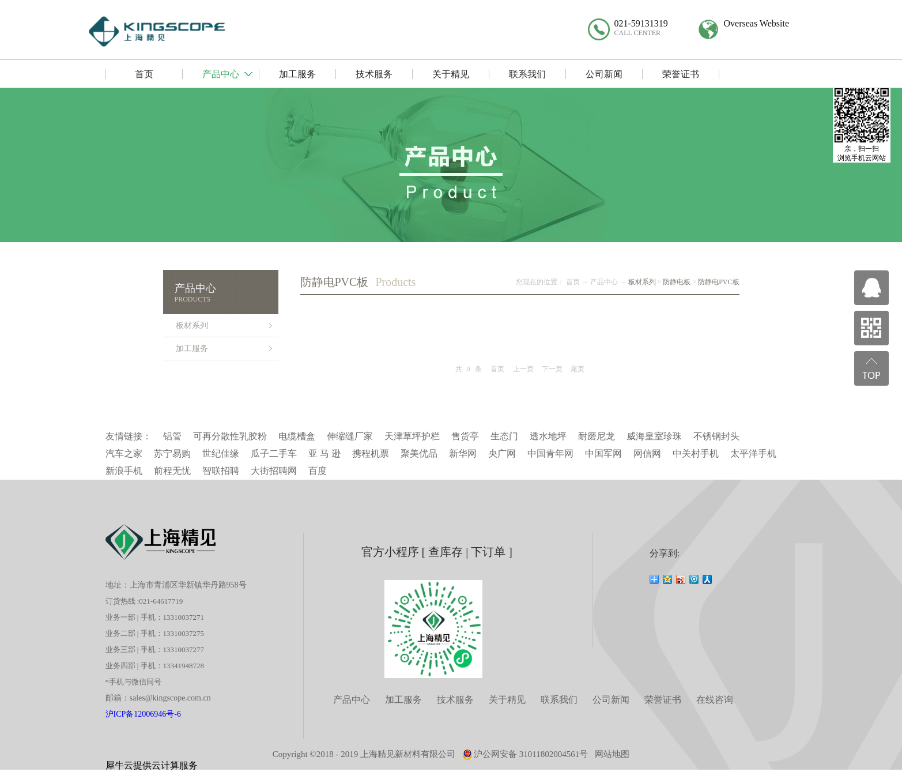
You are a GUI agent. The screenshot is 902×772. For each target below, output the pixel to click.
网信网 (647, 453)
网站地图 (612, 754)
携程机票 (370, 453)
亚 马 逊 (324, 453)
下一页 (552, 369)
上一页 (523, 369)
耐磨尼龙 (596, 436)
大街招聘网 (274, 471)
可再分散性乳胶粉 (230, 436)
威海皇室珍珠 (654, 436)
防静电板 (676, 282)
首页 (497, 369)
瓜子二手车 (274, 453)
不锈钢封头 (716, 436)
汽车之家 (123, 453)
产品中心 (604, 282)
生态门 (504, 436)
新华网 (463, 453)
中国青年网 (550, 453)
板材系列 (642, 282)
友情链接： (128, 436)
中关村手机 (696, 453)
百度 (317, 471)
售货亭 (465, 436)
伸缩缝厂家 (350, 436)
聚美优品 (419, 453)
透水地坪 (548, 436)
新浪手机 (123, 471)
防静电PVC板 (718, 282)
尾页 (577, 369)
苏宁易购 (172, 453)
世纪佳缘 (220, 453)
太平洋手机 (753, 453)
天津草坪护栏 (412, 436)
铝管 (172, 436)
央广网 (502, 453)
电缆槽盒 (296, 436)
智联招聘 (220, 471)
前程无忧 (172, 471)
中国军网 (603, 453)
